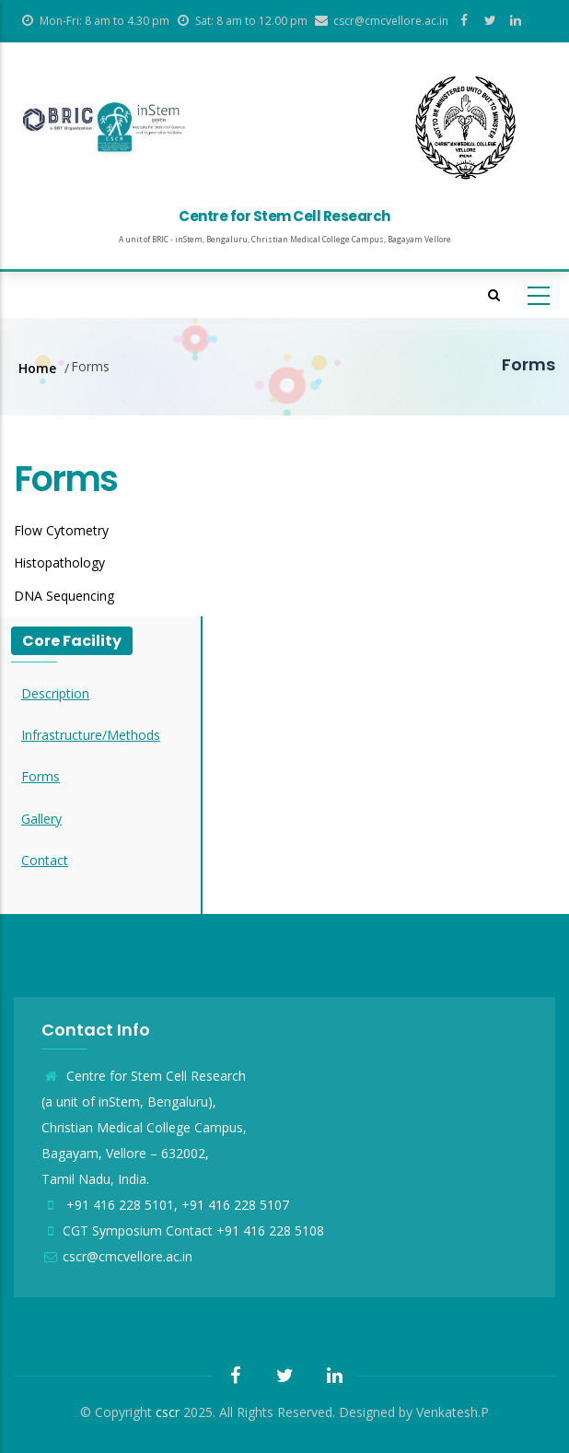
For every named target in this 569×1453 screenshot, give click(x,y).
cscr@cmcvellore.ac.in (116, 1256)
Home (37, 368)
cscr (168, 1412)
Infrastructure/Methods (90, 735)
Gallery (41, 818)
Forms (40, 776)
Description (55, 693)
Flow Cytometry (61, 530)
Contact (44, 860)
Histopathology (59, 562)
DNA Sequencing (64, 595)
